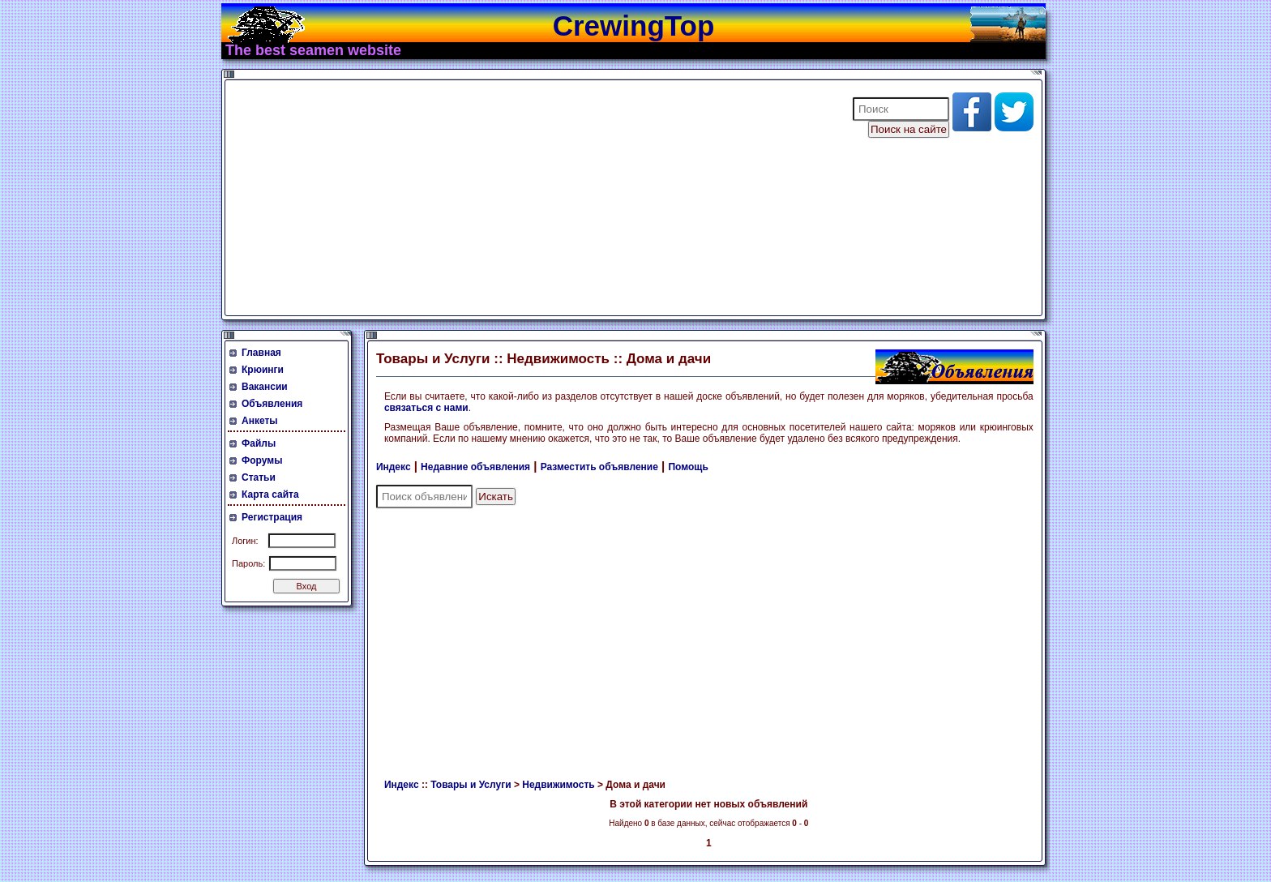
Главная (261, 352)
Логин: (245, 541)
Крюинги (263, 369)
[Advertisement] (528, 197)
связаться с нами (426, 407)
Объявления (272, 403)
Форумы (262, 460)
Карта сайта (270, 494)
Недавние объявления (475, 467)
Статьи (259, 477)
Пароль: (248, 563)
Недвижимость (558, 784)
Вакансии (265, 386)
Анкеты (260, 420)
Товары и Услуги (470, 784)
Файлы (259, 443)
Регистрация (272, 517)
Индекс (393, 467)
